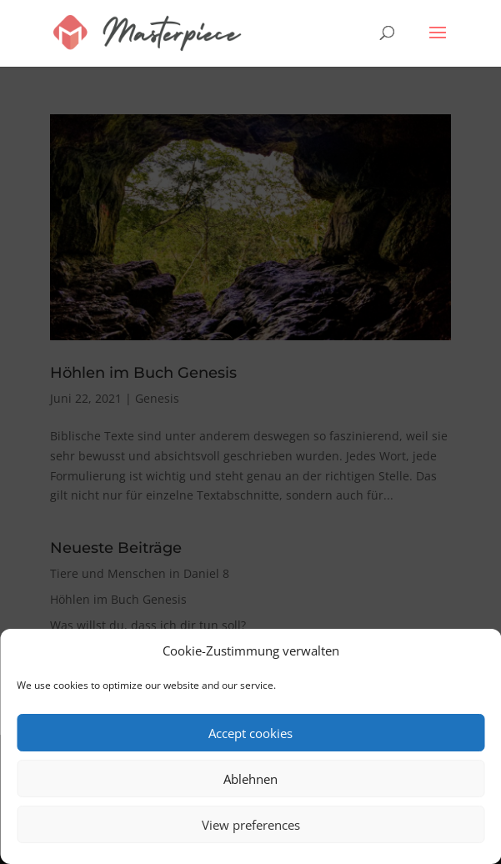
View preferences (251, 824)
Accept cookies (250, 733)
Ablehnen (250, 779)
